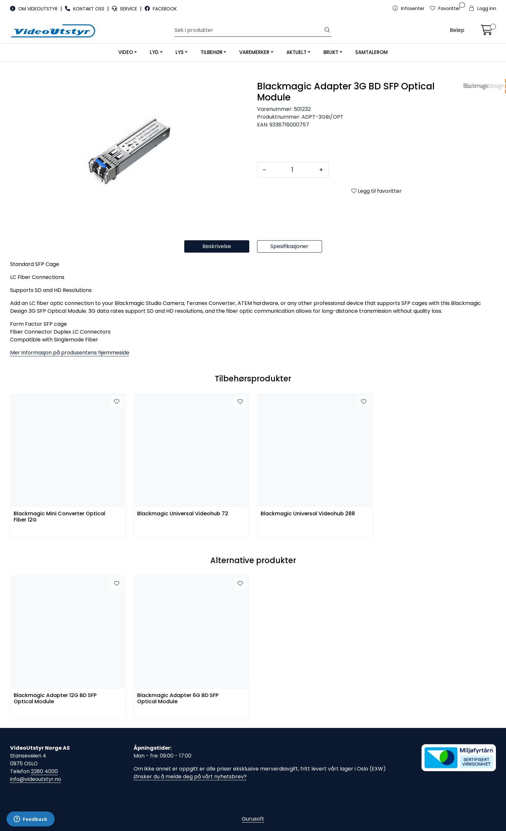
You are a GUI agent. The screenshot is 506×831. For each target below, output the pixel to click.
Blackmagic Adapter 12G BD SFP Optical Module (55, 698)
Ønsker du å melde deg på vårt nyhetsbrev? (190, 776)
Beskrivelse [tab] (216, 246)
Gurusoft (253, 819)
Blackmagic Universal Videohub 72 (182, 513)
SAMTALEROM (371, 52)
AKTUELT (296, 52)
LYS (179, 52)
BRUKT (330, 52)
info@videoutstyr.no (35, 779)
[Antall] (292, 170)
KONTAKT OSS (85, 9)
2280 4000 (44, 771)
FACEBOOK (161, 9)
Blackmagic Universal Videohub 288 (308, 513)
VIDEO (125, 52)
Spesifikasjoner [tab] (289, 246)
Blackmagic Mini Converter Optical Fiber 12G (59, 516)
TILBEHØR (212, 52)
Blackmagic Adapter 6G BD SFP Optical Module (177, 698)
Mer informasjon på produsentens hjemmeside (69, 352)
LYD (154, 52)
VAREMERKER (254, 52)
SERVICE (125, 9)
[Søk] (249, 30)
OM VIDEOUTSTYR (34, 9)
